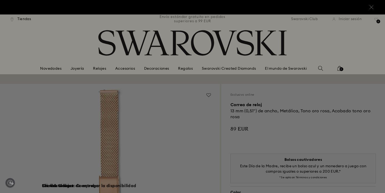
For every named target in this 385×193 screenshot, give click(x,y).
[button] (280, 62)
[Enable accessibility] (10, 183)
